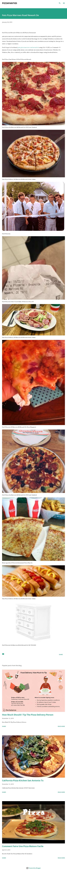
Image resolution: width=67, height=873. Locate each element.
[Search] (60, 3)
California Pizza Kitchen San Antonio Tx (22, 780)
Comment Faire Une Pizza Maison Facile (22, 846)
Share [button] (61, 654)
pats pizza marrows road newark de (28, 47)
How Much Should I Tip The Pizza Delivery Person (27, 714)
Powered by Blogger (33, 868)
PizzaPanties (9, 3)
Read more (61, 726)
